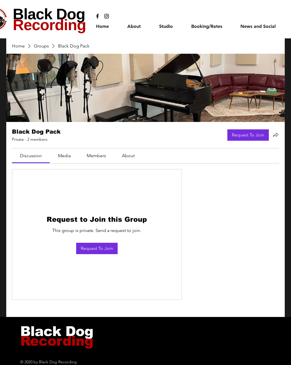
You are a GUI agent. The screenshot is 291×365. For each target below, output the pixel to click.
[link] (31, 155)
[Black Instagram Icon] (106, 16)
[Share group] (275, 134)
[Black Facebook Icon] (97, 16)
